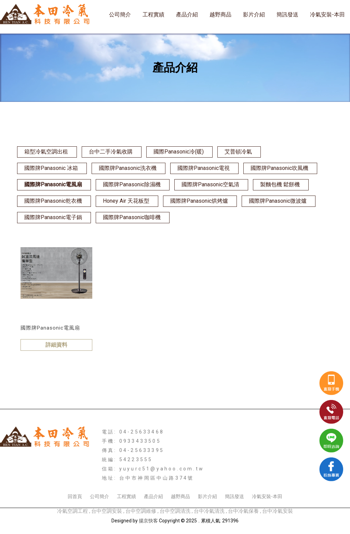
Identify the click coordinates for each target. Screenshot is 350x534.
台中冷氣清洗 (209, 511)
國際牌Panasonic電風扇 (53, 184)
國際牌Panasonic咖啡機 (132, 217)
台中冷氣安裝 (277, 511)
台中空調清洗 (175, 511)
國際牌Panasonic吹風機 (279, 168)
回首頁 (75, 496)
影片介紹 (254, 14)
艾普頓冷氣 (238, 151)
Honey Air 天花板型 (126, 201)
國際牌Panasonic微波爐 (278, 201)
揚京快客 (148, 520)
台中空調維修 (140, 511)
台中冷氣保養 (243, 511)
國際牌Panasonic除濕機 (132, 184)
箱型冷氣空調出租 (46, 151)
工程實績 (153, 14)
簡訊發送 (287, 14)
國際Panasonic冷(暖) (178, 151)
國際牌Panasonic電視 (203, 168)
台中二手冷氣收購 (111, 151)
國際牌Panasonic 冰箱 (51, 168)
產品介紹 (187, 14)
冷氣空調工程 (72, 511)
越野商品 (220, 14)
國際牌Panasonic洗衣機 (128, 168)
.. (199, 520)
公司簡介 (120, 14)
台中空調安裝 (106, 511)
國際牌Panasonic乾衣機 (53, 201)
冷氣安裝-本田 (327, 14)
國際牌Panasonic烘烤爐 (199, 201)
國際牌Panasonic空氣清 (210, 184)
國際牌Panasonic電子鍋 (53, 217)
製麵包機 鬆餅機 (280, 184)
